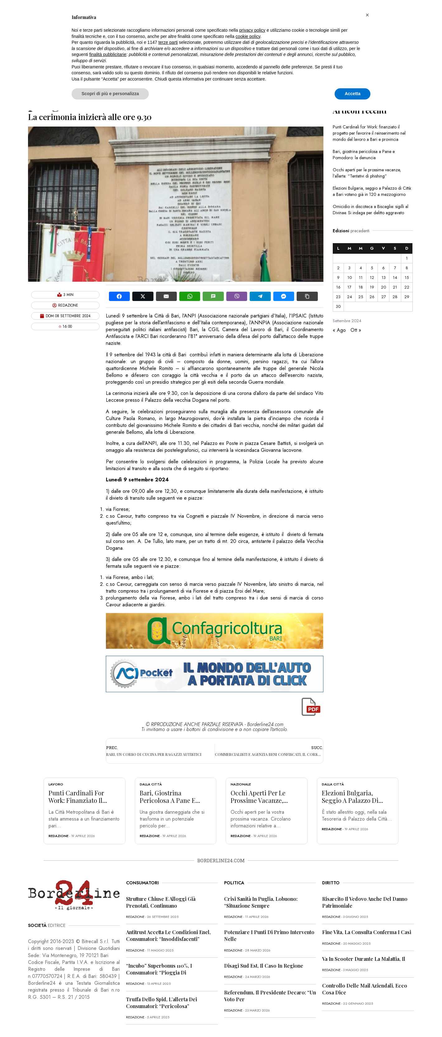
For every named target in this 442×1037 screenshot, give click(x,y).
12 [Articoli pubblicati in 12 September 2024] (372, 277)
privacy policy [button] (252, 30)
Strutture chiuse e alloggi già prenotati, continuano (160, 902)
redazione (58, 835)
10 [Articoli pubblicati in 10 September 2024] (349, 277)
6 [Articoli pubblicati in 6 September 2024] (383, 268)
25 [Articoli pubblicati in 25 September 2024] (360, 297)
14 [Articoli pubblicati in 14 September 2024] (395, 277)
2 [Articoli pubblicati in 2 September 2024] (338, 268)
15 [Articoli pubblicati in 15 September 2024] (407, 277)
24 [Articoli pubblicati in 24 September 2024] (349, 297)
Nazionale (241, 784)
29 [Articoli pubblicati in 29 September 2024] (406, 297)
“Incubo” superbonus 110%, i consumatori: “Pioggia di (159, 969)
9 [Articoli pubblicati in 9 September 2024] (338, 277)
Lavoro (56, 784)
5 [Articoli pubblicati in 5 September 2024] (372, 268)
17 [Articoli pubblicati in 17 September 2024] (349, 287)
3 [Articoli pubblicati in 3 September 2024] (349, 268)
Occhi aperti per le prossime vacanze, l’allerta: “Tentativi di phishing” (367, 173)
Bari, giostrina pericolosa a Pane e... (170, 796)
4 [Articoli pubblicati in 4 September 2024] (361, 268)
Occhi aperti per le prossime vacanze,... (259, 796)
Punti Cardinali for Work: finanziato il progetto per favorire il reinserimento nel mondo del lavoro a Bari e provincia (369, 133)
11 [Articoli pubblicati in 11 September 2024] (361, 277)
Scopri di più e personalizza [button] (110, 93)
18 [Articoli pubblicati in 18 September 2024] (361, 287)
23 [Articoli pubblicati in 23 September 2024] (338, 297)
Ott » (355, 330)
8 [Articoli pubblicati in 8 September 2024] (407, 268)
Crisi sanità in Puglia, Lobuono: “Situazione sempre (261, 902)
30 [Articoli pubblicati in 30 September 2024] (338, 306)
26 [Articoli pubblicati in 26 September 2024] (371, 297)
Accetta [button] (352, 93)
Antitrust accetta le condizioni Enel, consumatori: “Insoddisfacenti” (168, 935)
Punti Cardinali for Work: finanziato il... (78, 796)
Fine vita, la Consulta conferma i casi (366, 932)
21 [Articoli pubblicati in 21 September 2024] (395, 287)
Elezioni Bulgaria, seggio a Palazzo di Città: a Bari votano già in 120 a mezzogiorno (372, 191)
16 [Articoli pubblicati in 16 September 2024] (338, 287)
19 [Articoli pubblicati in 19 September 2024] (372, 287)
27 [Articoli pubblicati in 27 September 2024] (383, 297)
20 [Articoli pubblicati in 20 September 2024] (383, 287)
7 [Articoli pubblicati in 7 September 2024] (395, 268)
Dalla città (151, 784)
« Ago (339, 330)
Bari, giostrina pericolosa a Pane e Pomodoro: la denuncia (364, 154)
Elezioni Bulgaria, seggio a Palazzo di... (352, 796)
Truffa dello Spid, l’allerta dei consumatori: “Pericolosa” (161, 1002)
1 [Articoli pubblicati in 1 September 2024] (407, 258)
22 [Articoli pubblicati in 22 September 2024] (406, 287)
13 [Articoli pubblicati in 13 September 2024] (384, 277)
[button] (367, 15)
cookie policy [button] (248, 36)
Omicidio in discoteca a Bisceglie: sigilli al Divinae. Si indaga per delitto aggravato (370, 209)
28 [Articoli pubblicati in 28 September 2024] (395, 297)
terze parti (168, 42)
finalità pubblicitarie (107, 54)
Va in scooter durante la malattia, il (363, 959)
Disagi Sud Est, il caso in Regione (263, 965)
